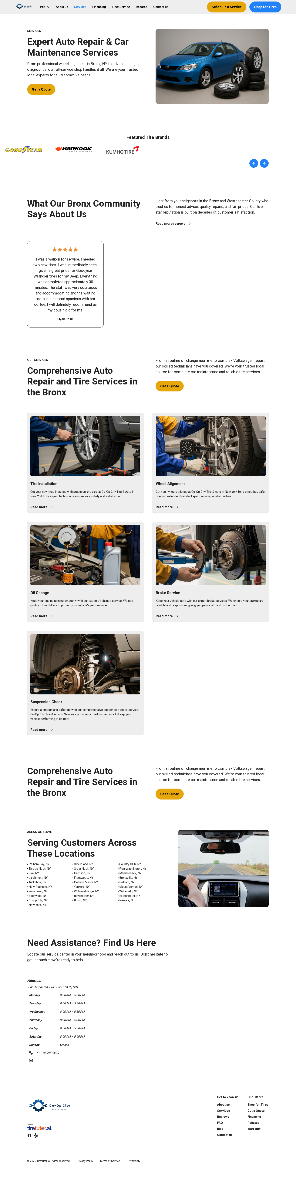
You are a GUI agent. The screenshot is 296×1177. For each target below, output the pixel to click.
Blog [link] (220, 1129)
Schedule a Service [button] (227, 7)
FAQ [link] (220, 1123)
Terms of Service (110, 1160)
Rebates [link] (141, 7)
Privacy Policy (85, 1160)
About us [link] (62, 7)
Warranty (134, 1160)
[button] (24, 7)
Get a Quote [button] (41, 89)
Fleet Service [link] (121, 7)
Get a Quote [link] (256, 1110)
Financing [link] (99, 7)
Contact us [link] (160, 7)
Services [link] (80, 7)
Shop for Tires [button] (265, 7)
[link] (50, 1107)
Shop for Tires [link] (257, 1104)
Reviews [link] (223, 1117)
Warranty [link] (254, 1129)
